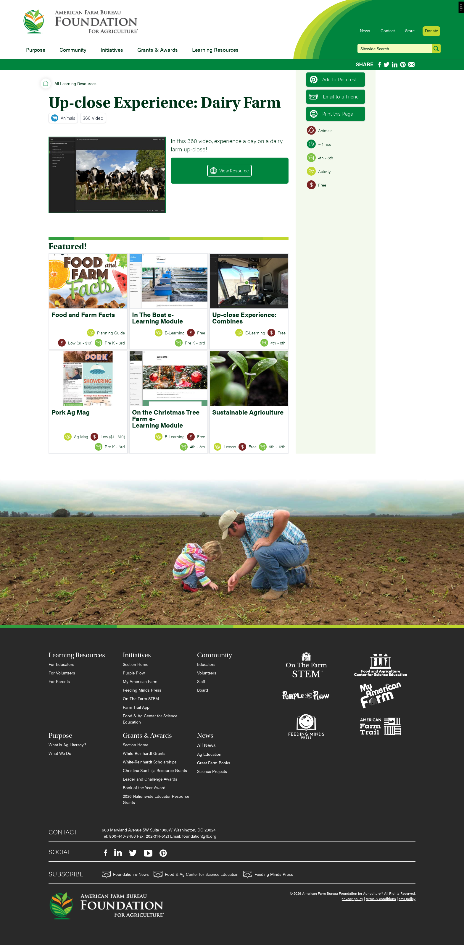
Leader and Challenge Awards (150, 779)
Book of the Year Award (144, 787)
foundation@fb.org (199, 836)
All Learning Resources (75, 83)
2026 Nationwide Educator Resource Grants (156, 799)
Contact (388, 30)
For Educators (61, 664)
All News (206, 745)
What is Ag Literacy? (67, 744)
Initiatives (112, 49)
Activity (319, 171)
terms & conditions (381, 898)
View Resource (229, 170)
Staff (201, 681)
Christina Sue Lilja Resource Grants (155, 770)
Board (202, 690)
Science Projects (212, 771)
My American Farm (140, 681)
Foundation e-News (125, 874)
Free (316, 184)
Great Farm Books (213, 763)
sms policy (407, 898)
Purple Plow (134, 673)
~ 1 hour (320, 144)
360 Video (93, 118)
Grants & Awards (157, 49)
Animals (63, 118)
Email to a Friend (334, 97)
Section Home (135, 664)
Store (410, 30)
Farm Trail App (136, 707)
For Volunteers (62, 673)
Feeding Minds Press (142, 690)
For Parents (59, 681)
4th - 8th (320, 157)
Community (72, 49)
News (365, 30)
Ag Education (209, 754)
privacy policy (352, 898)
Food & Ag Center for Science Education (150, 719)
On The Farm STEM (141, 698)
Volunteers (206, 673)
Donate (431, 30)
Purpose (35, 49)
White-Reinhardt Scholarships (150, 762)
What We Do (60, 753)
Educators (206, 664)
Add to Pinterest (333, 79)
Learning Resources (215, 49)
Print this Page (331, 114)
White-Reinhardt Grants (144, 753)
